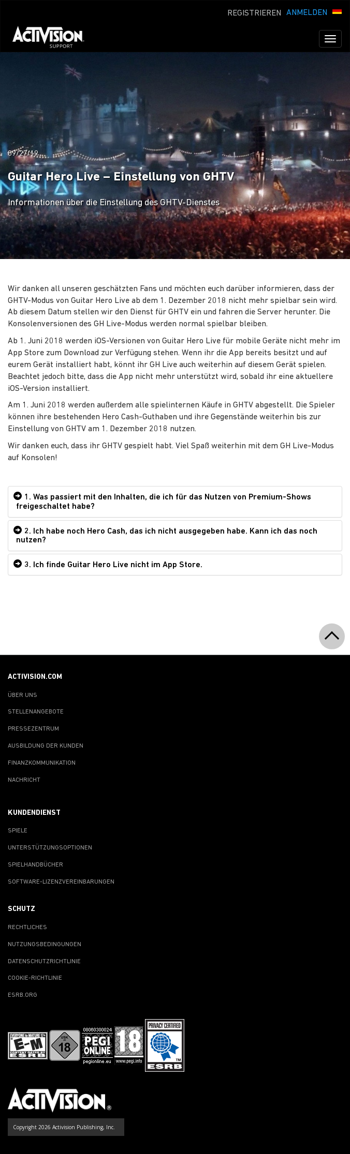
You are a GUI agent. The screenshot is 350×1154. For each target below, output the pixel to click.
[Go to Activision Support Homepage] (53, 39)
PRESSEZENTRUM (33, 729)
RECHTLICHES (27, 927)
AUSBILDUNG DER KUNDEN (45, 746)
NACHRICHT (24, 780)
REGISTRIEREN (254, 13)
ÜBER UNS (22, 695)
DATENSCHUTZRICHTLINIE (44, 962)
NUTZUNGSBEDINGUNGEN (44, 945)
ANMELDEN (306, 13)
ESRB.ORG (22, 995)
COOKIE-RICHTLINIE (35, 978)
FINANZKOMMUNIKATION (42, 763)
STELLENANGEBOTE (36, 712)
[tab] (175, 502)
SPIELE (17, 831)
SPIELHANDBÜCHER (35, 865)
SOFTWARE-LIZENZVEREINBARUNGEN (61, 882)
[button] (337, 12)
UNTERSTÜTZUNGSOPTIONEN (50, 848)
